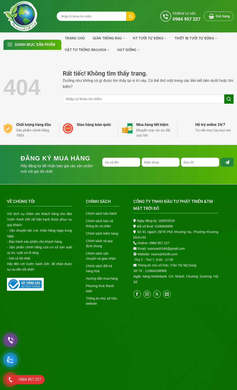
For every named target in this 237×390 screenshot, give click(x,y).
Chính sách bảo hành (101, 213)
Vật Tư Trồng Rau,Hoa (87, 50)
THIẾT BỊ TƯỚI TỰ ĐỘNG (196, 38)
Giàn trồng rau (109, 38)
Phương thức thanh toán (100, 288)
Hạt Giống (128, 50)
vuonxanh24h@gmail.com (166, 248)
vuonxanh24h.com (164, 254)
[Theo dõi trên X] (157, 294)
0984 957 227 (159, 243)
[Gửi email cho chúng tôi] (167, 294)
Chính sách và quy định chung (99, 243)
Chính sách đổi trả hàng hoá (99, 268)
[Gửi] (229, 98)
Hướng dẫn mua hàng (102, 278)
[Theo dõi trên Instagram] (147, 294)
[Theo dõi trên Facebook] (137, 294)
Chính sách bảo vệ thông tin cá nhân (99, 223)
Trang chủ (75, 38)
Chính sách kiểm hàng (102, 233)
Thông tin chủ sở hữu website (101, 301)
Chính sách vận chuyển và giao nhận (101, 256)
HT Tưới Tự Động (149, 38)
